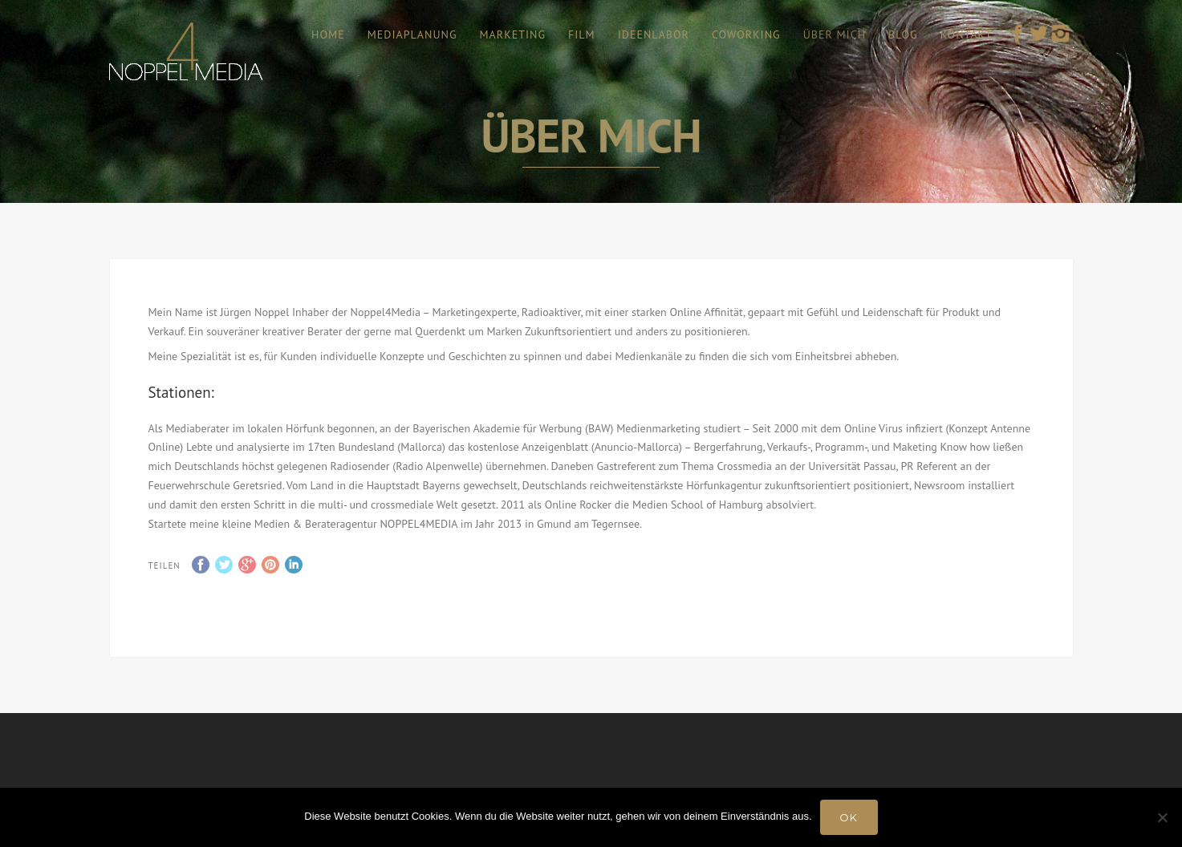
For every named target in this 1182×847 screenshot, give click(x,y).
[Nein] (1162, 817)
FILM (581, 34)
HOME (328, 34)
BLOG (903, 34)
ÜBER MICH (834, 34)
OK (849, 817)
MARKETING (513, 34)
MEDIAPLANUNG (412, 34)
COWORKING (746, 34)
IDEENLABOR (653, 34)
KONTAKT (966, 34)
